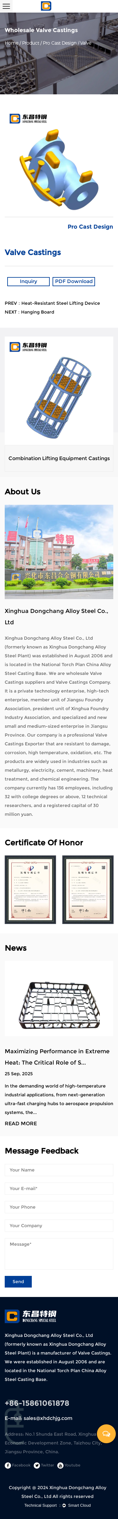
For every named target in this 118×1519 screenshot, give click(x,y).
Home (11, 43)
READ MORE (21, 1124)
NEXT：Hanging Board (29, 312)
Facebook (18, 1465)
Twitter (44, 1465)
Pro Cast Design (59, 43)
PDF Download (74, 281)
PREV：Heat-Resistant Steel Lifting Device (52, 303)
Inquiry (28, 281)
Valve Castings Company (83, 682)
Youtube (68, 1465)
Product (30, 43)
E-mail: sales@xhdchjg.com (38, 1418)
